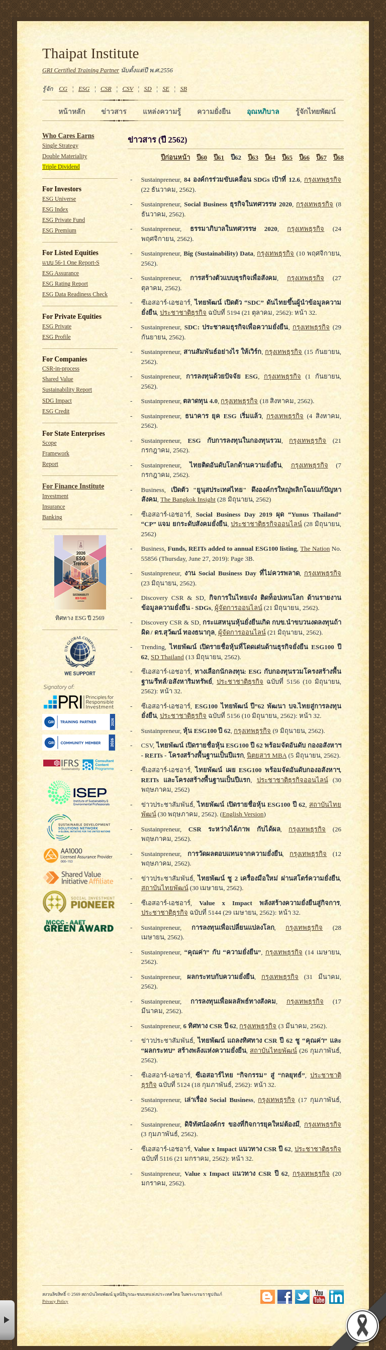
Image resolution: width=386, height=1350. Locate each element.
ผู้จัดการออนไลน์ (238, 607)
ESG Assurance (60, 273)
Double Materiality (64, 156)
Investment (55, 496)
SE (165, 88)
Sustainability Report (67, 390)
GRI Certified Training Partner (80, 70)
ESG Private (56, 326)
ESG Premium (59, 230)
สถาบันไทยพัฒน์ (164, 888)
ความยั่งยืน (214, 111)
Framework (55, 453)
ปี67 (321, 157)
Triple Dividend (61, 167)
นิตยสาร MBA (266, 755)
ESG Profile (56, 337)
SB (183, 88)
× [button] (7, 1320)
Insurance (53, 507)
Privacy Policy (55, 1301)
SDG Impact (57, 401)
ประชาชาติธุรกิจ (183, 312)
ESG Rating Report (65, 284)
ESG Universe (59, 199)
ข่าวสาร (114, 111)
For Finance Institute (73, 486)
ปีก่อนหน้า (175, 157)
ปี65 (287, 157)
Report (50, 464)
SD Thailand (167, 657)
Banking (52, 517)
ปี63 (253, 157)
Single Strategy (60, 146)
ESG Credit (55, 411)
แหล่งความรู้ (162, 111)
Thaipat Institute (90, 53)
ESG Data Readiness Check (75, 294)
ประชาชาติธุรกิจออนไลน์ (266, 524)
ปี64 (270, 157)
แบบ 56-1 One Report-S (71, 263)
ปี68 (338, 157)
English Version (242, 814)
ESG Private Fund (63, 220)
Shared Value (57, 379)
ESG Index (55, 209)
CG (63, 88)
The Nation (315, 548)
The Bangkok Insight (188, 499)
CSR (106, 88)
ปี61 (219, 157)
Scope (49, 443)
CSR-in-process (60, 368)
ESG (83, 88)
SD (148, 88)
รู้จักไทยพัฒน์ (316, 111)
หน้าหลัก (71, 111)
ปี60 (202, 157)
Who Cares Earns (68, 136)
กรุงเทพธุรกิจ (322, 179)
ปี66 (304, 157)
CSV (127, 88)
